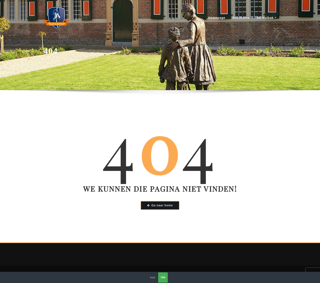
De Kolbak (266, 17)
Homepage (217, 17)
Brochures (241, 17)
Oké (163, 277)
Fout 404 (268, 52)
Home (249, 52)
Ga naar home (160, 205)
